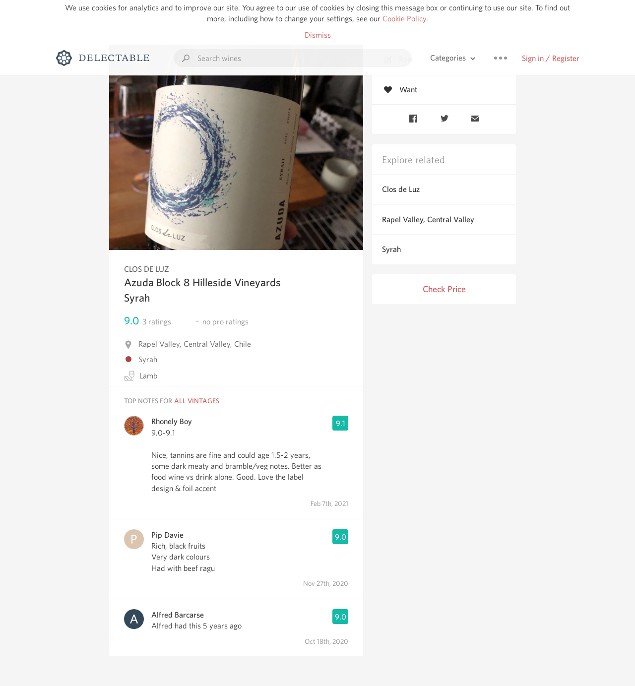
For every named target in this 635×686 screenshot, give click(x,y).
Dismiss (318, 35)
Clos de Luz (401, 189)
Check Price (444, 289)
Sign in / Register (550, 58)
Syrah (391, 249)
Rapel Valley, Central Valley (428, 219)
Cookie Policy (404, 18)
